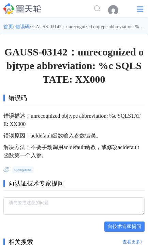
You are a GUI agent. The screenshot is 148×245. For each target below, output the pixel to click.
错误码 (22, 26)
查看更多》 (133, 241)
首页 (8, 26)
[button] (140, 8)
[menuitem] (116, 10)
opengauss (22, 169)
